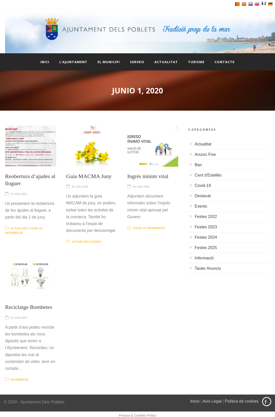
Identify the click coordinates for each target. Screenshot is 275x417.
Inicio (194, 401)
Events (95, 241)
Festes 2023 (206, 227)
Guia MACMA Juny (89, 176)
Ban (198, 165)
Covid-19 (35, 228)
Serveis (137, 62)
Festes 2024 (206, 237)
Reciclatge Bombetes (28, 307)
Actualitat (166, 62)
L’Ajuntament (73, 62)
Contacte (225, 62)
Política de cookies (241, 401)
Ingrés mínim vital (148, 176)
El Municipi (109, 62)
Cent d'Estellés (208, 175)
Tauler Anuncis (208, 268)
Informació (14, 232)
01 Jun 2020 (19, 193)
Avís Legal (212, 401)
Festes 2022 (206, 216)
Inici (44, 62)
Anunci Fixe (205, 154)
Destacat (203, 196)
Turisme (196, 62)
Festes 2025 (206, 248)
